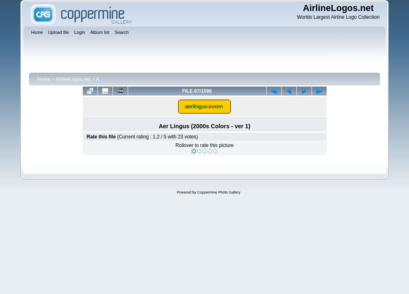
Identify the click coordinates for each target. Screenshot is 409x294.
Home (43, 79)
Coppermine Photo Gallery (218, 192)
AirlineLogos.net (73, 79)
